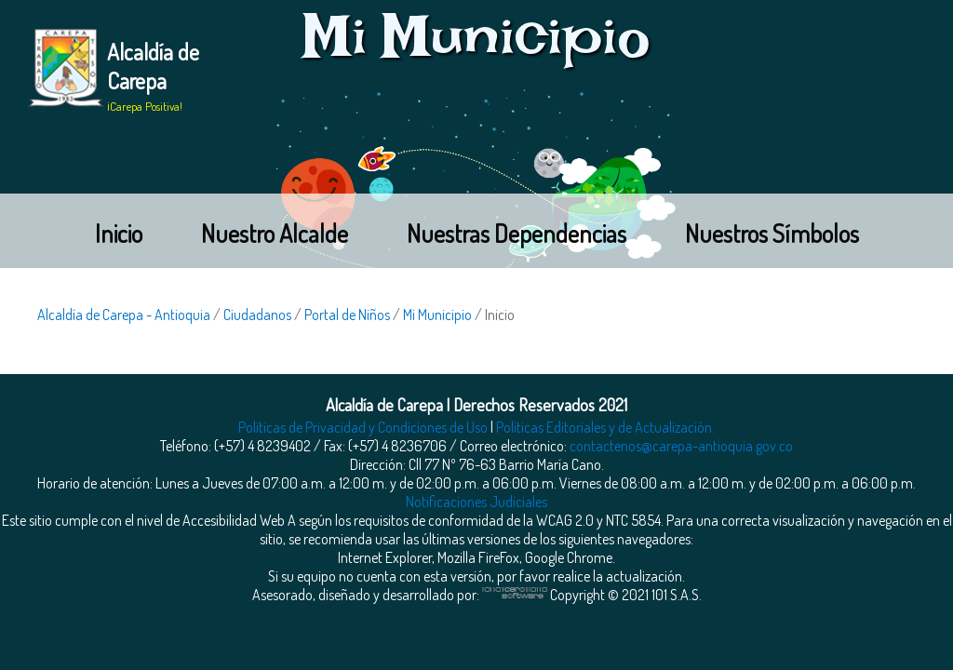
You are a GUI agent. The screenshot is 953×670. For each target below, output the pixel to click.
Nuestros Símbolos (772, 233)
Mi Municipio (437, 314)
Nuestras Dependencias (516, 233)
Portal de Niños (347, 314)
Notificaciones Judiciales (476, 501)
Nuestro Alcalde (274, 233)
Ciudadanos (257, 314)
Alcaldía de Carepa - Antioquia (123, 314)
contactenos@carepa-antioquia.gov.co (681, 445)
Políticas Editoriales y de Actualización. (605, 427)
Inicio (118, 233)
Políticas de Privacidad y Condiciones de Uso (363, 427)
